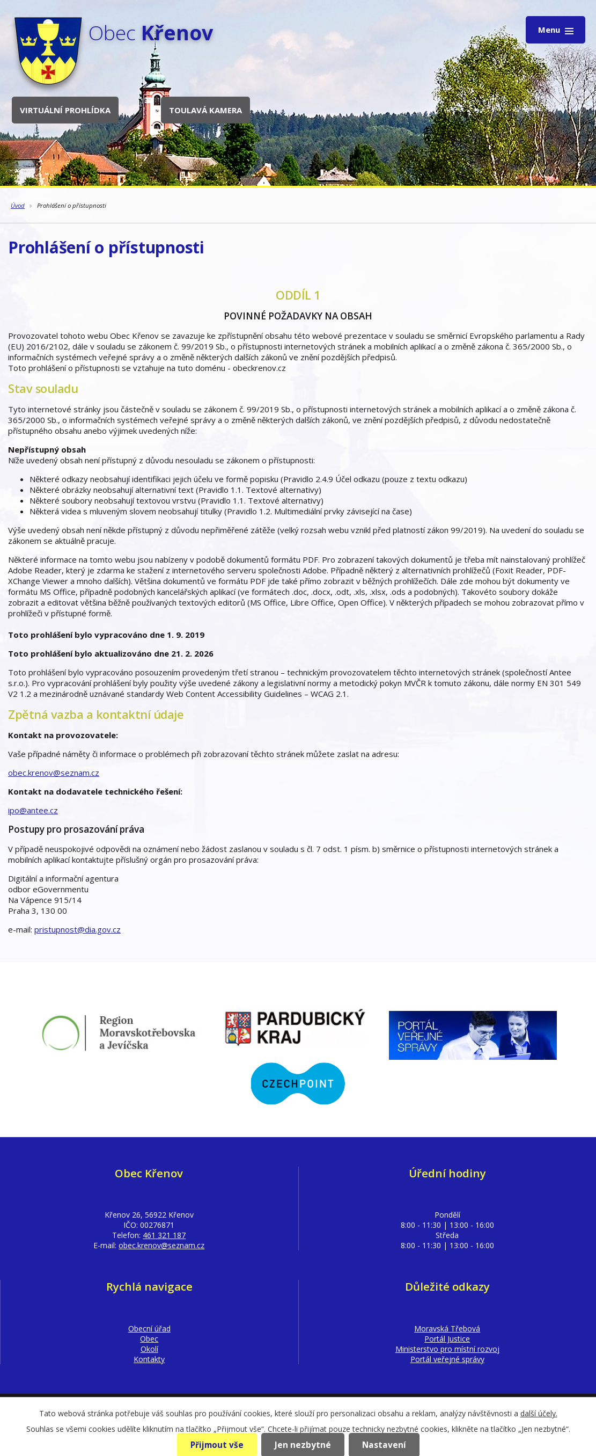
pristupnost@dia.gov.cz (77, 929)
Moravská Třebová (447, 1328)
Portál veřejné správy (447, 1359)
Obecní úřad (149, 1328)
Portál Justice (447, 1339)
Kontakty (149, 1359)
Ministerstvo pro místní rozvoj (447, 1349)
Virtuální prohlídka (65, 110)
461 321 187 (164, 1235)
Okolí (149, 1349)
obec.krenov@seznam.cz (53, 772)
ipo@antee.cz (33, 810)
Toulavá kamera (205, 110)
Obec (149, 1339)
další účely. (538, 1413)
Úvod (18, 205)
